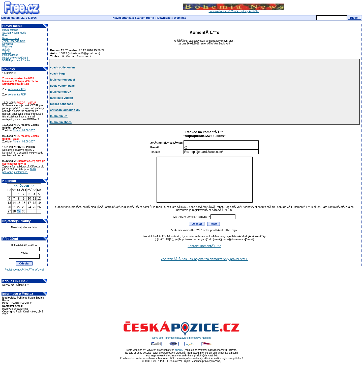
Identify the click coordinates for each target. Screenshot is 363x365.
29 (18, 211)
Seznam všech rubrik (14, 32)
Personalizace (10, 55)
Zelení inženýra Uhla (13, 41)
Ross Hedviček (10, 38)
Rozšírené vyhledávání (15, 57)
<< (16, 185)
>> (32, 185)
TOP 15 (6, 52)
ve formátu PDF (17, 94)
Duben (24, 185)
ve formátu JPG (16, 89)
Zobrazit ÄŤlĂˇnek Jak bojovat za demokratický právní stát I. (204, 259)
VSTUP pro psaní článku (16, 60)
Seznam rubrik (144, 17)
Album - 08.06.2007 (24, 141)
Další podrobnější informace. (19, 171)
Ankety (6, 49)
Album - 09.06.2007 (24, 130)
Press (5, 35)
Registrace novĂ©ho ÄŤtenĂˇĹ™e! (24, 269)
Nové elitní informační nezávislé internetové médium (181, 336)
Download (164, 17)
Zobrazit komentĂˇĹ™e (204, 246)
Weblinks (180, 17)
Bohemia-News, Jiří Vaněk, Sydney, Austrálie (233, 10)
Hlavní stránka (121, 17)
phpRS (179, 350)
